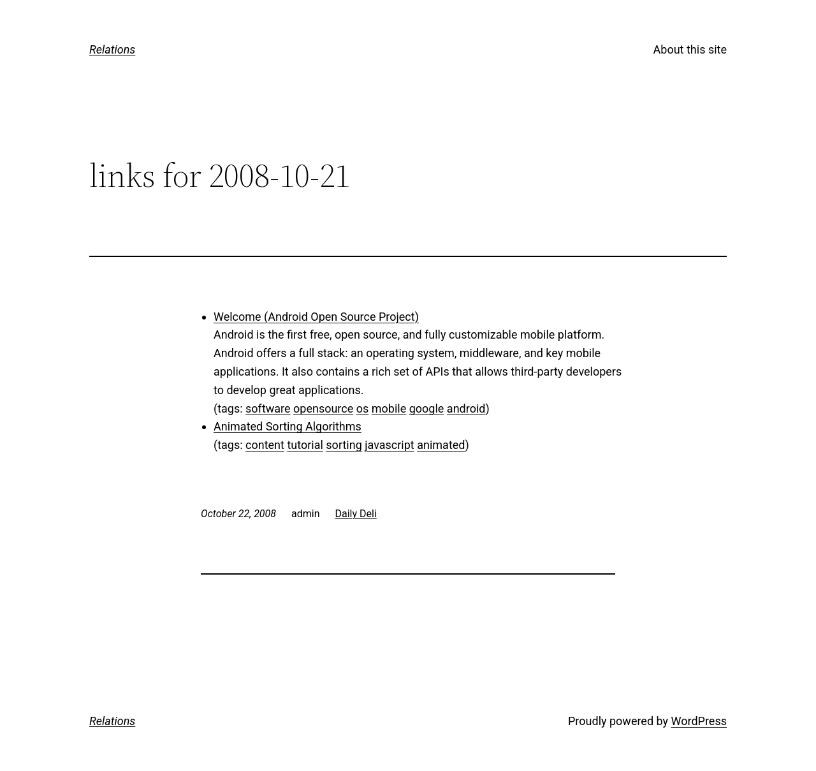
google (426, 408)
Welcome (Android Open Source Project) (316, 316)
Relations (112, 49)
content (264, 445)
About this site (690, 49)
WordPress (699, 721)
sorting (343, 445)
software (268, 408)
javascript (389, 445)
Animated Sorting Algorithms (287, 426)
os (362, 408)
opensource (323, 408)
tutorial (305, 445)
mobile (389, 408)
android (466, 408)
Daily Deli (356, 514)
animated (441, 445)
